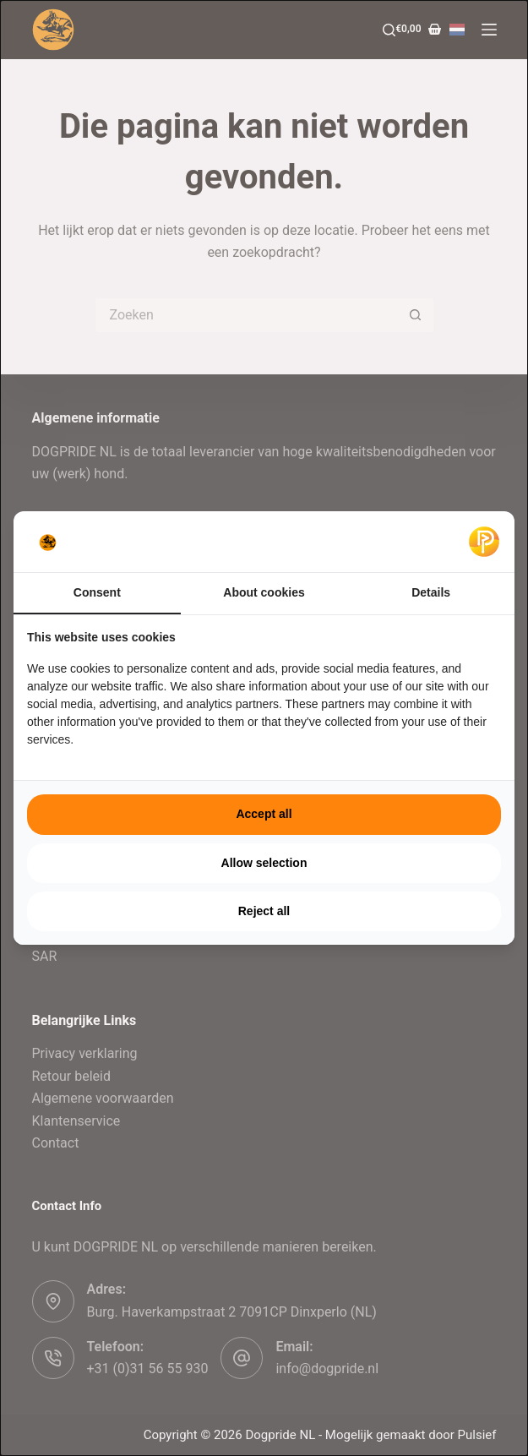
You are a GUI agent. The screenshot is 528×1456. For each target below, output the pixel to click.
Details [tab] (430, 592)
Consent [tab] (97, 592)
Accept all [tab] (263, 814)
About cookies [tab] (263, 592)
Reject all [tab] (264, 911)
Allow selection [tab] (264, 863)
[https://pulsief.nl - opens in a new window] (484, 542)
